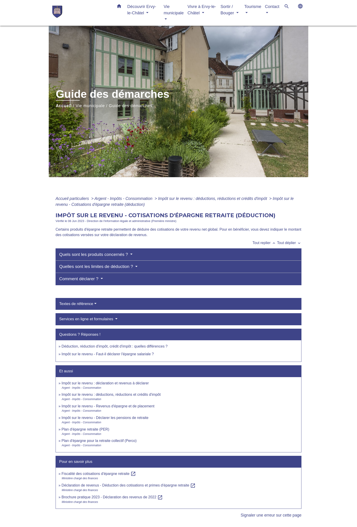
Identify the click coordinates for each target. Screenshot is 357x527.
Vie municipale (90, 105)
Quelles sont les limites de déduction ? (96, 266)
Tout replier (264, 243)
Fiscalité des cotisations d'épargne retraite (98, 474)
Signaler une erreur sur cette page (271, 515)
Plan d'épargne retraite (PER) (85, 429)
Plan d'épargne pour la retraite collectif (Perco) (98, 441)
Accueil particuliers (73, 198)
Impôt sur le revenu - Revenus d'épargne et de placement (107, 406)
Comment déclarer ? (79, 278)
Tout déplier (289, 243)
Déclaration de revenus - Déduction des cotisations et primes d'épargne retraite (128, 485)
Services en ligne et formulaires (86, 319)
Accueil (64, 105)
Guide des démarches (130, 105)
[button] (119, 7)
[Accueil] (80, 12)
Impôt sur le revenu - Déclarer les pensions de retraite (104, 418)
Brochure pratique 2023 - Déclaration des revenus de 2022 (112, 497)
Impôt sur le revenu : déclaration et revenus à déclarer (105, 383)
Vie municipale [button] (174, 9)
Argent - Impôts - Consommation (123, 198)
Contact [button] (272, 6)
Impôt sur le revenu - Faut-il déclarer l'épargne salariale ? (107, 354)
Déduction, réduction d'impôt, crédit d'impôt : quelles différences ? (114, 346)
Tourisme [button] (252, 6)
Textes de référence (76, 304)
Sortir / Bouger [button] (228, 9)
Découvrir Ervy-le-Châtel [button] (141, 9)
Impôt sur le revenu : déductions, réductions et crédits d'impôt (213, 198)
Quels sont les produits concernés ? (94, 254)
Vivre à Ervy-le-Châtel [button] (202, 9)
